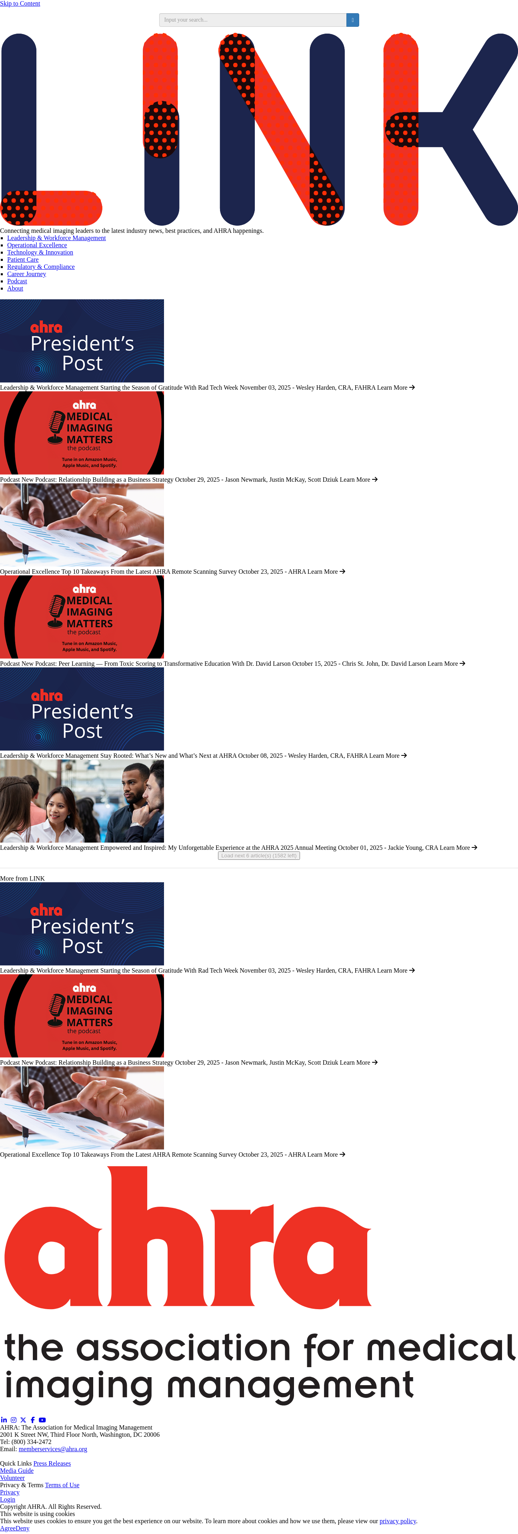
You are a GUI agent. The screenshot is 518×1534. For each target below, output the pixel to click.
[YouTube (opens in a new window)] (42, 1420)
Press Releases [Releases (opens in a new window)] (52, 1463)
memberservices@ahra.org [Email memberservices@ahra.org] (53, 1449)
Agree (8, 1528)
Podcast (17, 281)
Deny (23, 1528)
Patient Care (23, 259)
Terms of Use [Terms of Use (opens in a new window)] (62, 1485)
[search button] (352, 20)
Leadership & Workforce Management (56, 237)
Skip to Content (20, 3)
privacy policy (398, 1521)
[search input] (253, 20)
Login (7, 1499)
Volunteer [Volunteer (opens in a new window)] (12, 1477)
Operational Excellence (37, 245)
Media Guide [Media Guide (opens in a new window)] (17, 1470)
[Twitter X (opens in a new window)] (23, 1420)
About (15, 288)
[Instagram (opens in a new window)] (14, 1420)
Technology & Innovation (40, 252)
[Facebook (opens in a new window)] (33, 1420)
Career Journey (26, 273)
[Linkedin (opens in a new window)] (4, 1420)
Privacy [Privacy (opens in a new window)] (10, 1492)
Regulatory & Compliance (41, 266)
